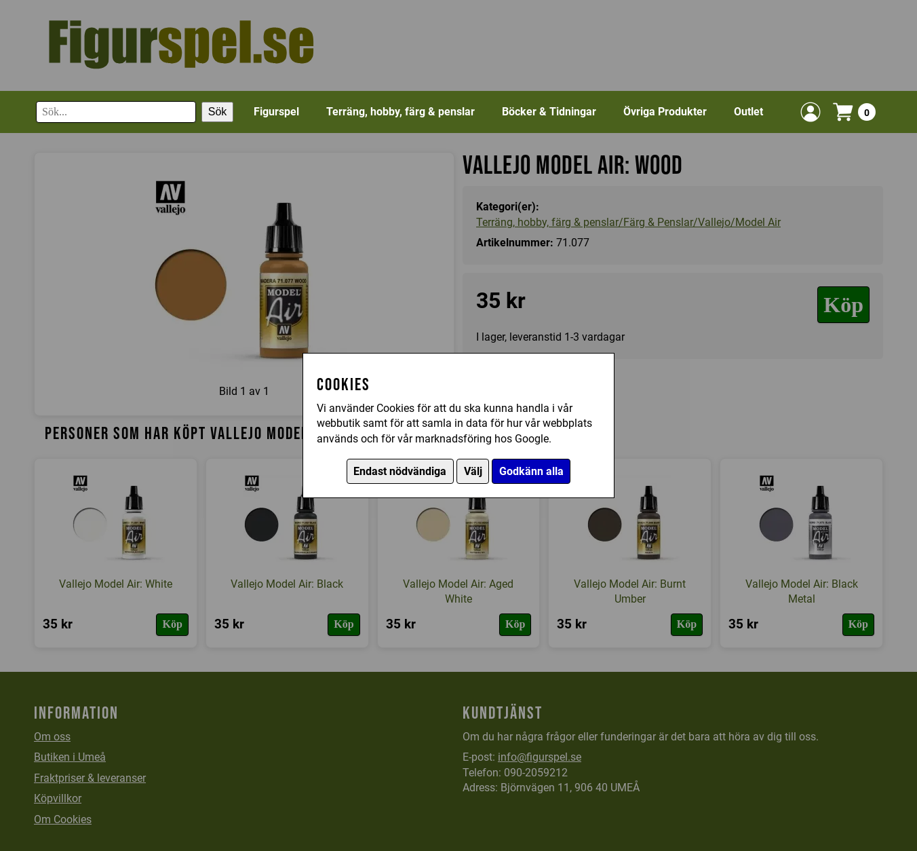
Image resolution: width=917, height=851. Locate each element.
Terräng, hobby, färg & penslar (400, 111)
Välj (473, 471)
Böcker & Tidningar (549, 111)
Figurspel (276, 111)
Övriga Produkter (665, 111)
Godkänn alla (531, 471)
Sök (217, 111)
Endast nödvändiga (399, 471)
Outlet (748, 111)
